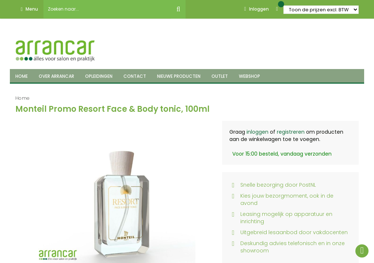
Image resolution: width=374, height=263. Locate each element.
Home (22, 98)
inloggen (257, 132)
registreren (291, 132)
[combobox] (107, 9)
